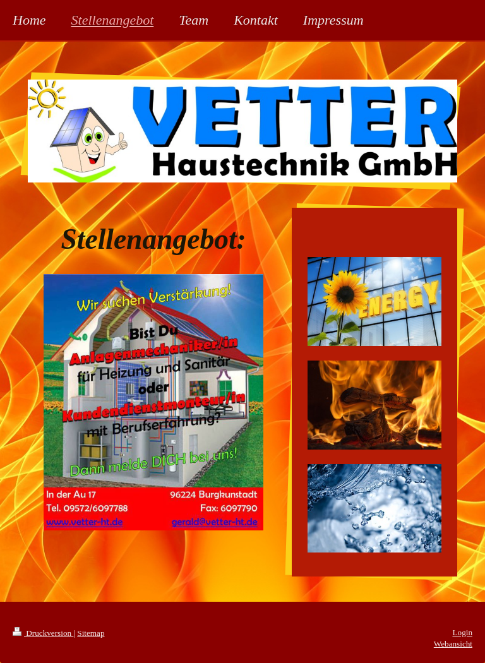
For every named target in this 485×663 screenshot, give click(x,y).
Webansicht (453, 643)
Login (462, 632)
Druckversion (43, 633)
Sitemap (90, 633)
